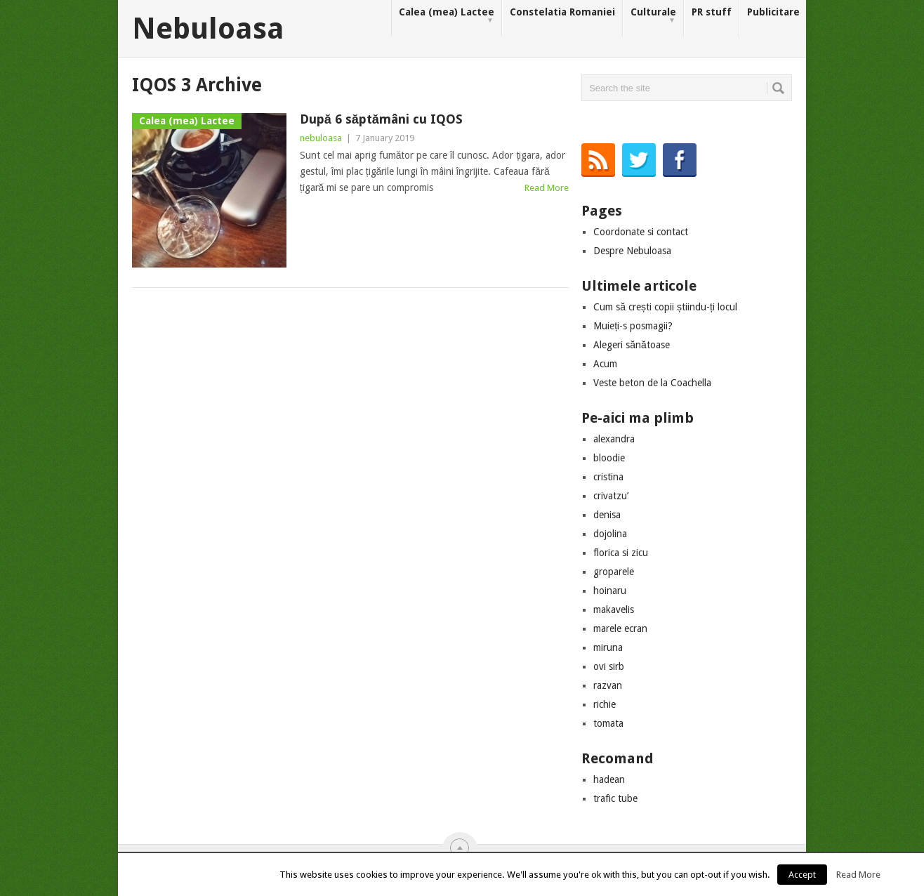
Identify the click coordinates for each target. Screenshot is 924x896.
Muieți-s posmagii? (633, 325)
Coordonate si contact (640, 231)
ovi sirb (608, 666)
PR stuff (712, 12)
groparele (613, 571)
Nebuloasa (208, 29)
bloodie (609, 457)
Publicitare (773, 12)
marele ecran (620, 628)
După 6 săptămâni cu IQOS (381, 119)
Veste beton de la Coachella (652, 382)
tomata (608, 723)
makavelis (613, 609)
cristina (608, 476)
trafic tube (615, 798)
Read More (546, 188)
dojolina (610, 533)
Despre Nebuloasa (632, 250)
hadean (609, 779)
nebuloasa (321, 138)
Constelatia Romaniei (562, 12)
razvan (607, 685)
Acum (605, 363)
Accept (802, 874)
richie (604, 704)
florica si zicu (620, 552)
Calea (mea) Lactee (446, 15)
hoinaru (609, 590)
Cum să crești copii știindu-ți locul (665, 306)
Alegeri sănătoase (631, 344)
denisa (607, 514)
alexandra (614, 438)
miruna (608, 647)
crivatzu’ (610, 495)
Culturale (653, 15)
